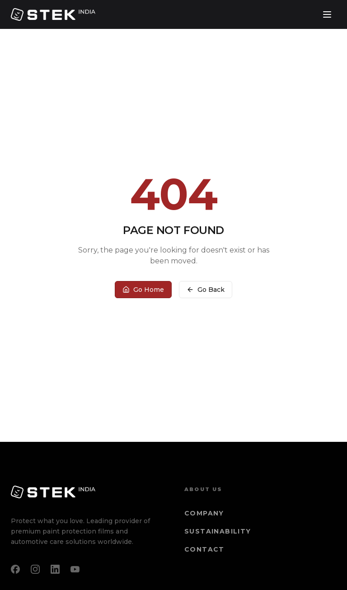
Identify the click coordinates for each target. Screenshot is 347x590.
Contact (204, 549)
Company (204, 513)
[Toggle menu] (327, 14)
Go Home (143, 290)
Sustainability (217, 531)
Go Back (206, 290)
